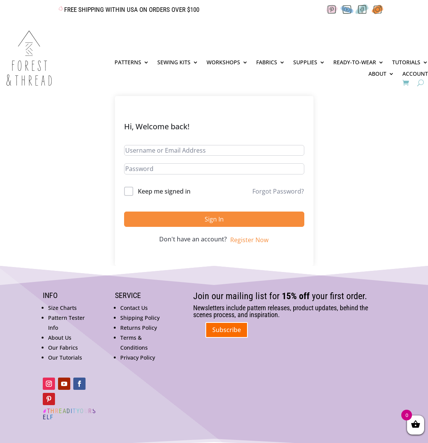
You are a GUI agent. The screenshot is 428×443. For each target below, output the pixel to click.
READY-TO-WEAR (354, 63)
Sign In (214, 219)
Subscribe (226, 330)
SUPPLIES (305, 63)
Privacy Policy (137, 357)
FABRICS (266, 63)
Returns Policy (138, 327)
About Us (59, 337)
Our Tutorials (65, 357)
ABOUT (377, 74)
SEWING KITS (174, 63)
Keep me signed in (164, 191)
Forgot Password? (278, 191)
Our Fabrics (63, 347)
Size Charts (62, 307)
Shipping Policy (140, 317)
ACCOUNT (415, 74)
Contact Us (134, 307)
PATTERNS (128, 63)
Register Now (249, 240)
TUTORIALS (406, 63)
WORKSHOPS (223, 63)
